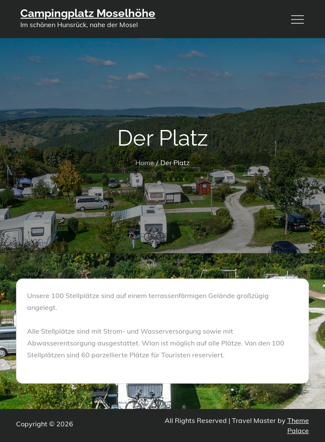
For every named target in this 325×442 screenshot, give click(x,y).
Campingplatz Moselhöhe (87, 13)
